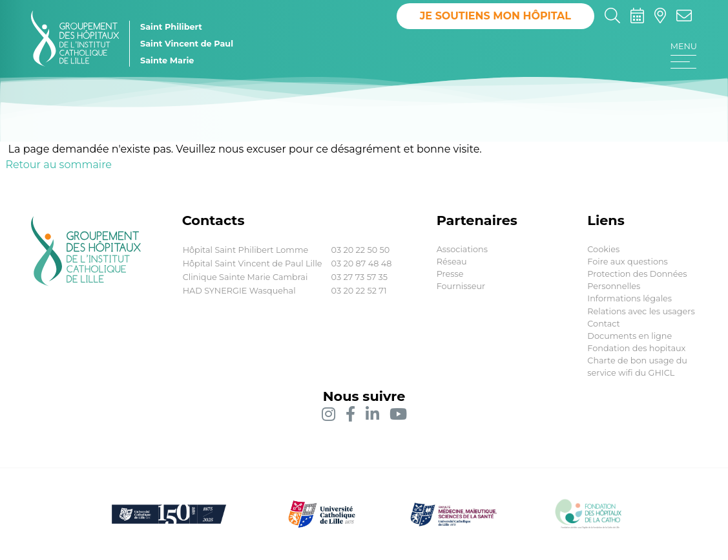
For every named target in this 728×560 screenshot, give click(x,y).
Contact (603, 323)
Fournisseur (461, 286)
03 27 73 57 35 (359, 277)
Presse (450, 274)
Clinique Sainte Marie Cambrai (245, 277)
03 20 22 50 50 (360, 250)
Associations (462, 249)
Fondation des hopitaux (636, 348)
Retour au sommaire (58, 164)
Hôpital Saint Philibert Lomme (246, 250)
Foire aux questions (627, 261)
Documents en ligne (629, 336)
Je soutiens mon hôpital (495, 16)
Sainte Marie (167, 60)
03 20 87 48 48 (361, 263)
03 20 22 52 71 (359, 291)
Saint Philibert (171, 27)
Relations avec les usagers (640, 311)
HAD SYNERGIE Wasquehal (239, 291)
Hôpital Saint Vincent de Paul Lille (252, 263)
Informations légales (629, 298)
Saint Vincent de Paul (186, 43)
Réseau (452, 261)
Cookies (603, 249)
